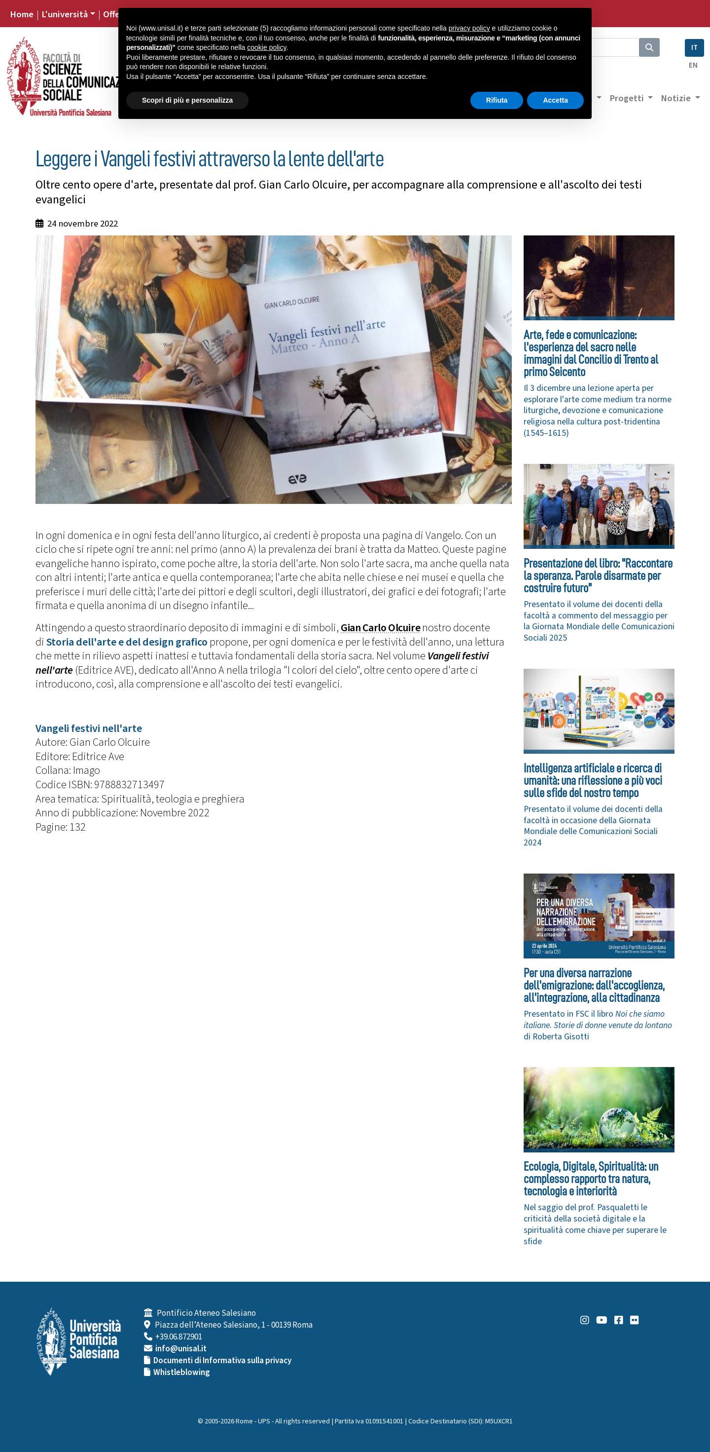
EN (693, 65)
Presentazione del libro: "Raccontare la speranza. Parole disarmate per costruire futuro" (598, 575)
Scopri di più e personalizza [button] (187, 100)
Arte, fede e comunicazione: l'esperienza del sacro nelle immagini (591, 353)
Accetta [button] (555, 100)
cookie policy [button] (266, 47)
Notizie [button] (677, 98)
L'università (64, 14)
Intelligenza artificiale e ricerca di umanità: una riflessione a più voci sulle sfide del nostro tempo (593, 780)
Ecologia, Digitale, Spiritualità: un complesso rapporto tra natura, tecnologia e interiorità (591, 1178)
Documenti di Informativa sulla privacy (222, 1361)
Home (22, 14)
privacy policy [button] (469, 28)
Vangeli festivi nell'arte (89, 728)
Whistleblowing (181, 1372)
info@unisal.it (181, 1349)
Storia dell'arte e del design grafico (127, 642)
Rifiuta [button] (497, 100)
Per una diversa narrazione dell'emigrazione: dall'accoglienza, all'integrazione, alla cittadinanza (594, 985)
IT (694, 47)
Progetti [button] (627, 98)
